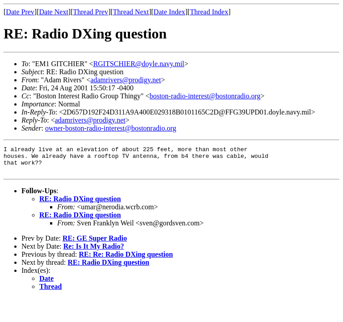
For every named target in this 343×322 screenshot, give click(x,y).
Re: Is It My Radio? (93, 251)
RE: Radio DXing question (80, 204)
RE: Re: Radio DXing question (126, 259)
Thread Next (131, 12)
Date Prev (20, 12)
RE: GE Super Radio (95, 243)
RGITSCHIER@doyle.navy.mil (138, 64)
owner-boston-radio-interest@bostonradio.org (110, 128)
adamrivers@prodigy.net (125, 80)
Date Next (53, 12)
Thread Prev (90, 12)
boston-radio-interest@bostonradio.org (205, 96)
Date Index (169, 12)
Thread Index (209, 12)
